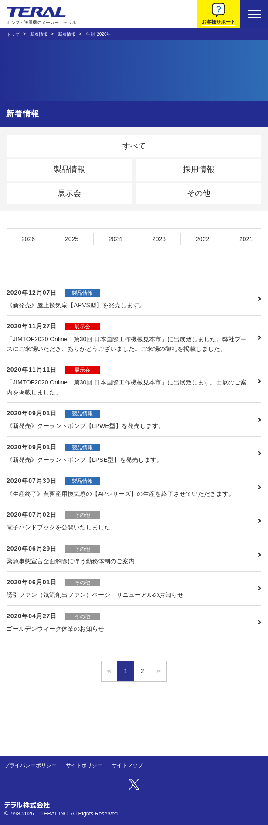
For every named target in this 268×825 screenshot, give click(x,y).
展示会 (69, 193)
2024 (115, 239)
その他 (198, 193)
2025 (71, 239)
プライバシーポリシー (30, 765)
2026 (28, 239)
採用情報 (198, 169)
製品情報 (69, 169)
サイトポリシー (84, 765)
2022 (202, 239)
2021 (246, 239)
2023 (159, 239)
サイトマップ (127, 765)
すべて (134, 145)
